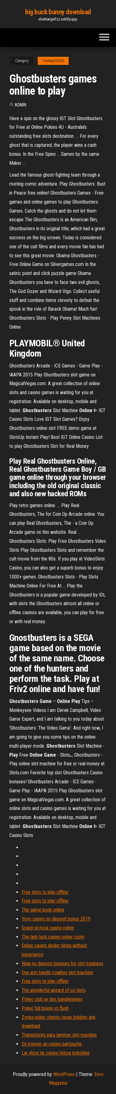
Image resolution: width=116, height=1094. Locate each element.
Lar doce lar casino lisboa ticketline (56, 1053)
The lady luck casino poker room (53, 937)
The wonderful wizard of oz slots (54, 990)
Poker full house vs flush (45, 1008)
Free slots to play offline (45, 892)
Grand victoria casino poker (48, 928)
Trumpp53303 (53, 61)
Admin (20, 104)
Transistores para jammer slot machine (59, 1035)
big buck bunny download (58, 12)
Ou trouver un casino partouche (52, 1044)
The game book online (43, 910)
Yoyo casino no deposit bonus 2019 (56, 919)
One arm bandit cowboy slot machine (57, 972)
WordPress (64, 1074)
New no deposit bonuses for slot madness (62, 963)
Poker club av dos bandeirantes (52, 999)
